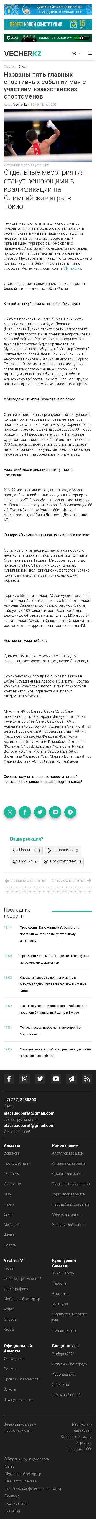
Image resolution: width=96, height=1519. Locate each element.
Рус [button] (74, 53)
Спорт (22, 66)
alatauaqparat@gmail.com (29, 1113)
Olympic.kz (72, 268)
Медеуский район (66, 1214)
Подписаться (16, 1503)
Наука (9, 1204)
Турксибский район (68, 1194)
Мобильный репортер (22, 1299)
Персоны (59, 1283)
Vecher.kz (20, 104)
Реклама (12, 1496)
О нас (8, 1106)
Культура (60, 1304)
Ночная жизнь (64, 1330)
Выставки (60, 1293)
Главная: (10, 66)
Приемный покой (66, 1394)
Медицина (12, 1224)
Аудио (9, 1309)
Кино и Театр (63, 1273)
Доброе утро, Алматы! (22, 1278)
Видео (9, 1329)
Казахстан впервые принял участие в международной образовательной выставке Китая (53, 984)
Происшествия (16, 1163)
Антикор (12, 1511)
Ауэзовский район (67, 1173)
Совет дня (60, 1384)
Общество (12, 1184)
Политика (12, 1173)
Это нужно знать (18, 1399)
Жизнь (9, 1235)
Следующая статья (72, 880)
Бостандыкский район (71, 1184)
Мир (7, 1194)
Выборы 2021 (63, 1354)
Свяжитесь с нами (20, 1481)
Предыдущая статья (25, 880)
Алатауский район (67, 1153)
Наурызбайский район (71, 1204)
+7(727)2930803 (20, 1099)
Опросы (10, 1319)
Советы (10, 1245)
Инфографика (16, 1288)
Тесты (9, 1268)
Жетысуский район (68, 1224)
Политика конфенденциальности (33, 1488)
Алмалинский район (69, 1163)
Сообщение (13, 1358)
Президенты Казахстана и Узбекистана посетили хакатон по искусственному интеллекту (49, 934)
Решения (11, 1369)
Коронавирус (63, 1374)
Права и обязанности (22, 1379)
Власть (10, 1389)
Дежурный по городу (69, 1364)
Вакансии (12, 1153)
